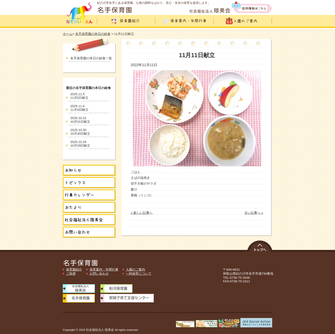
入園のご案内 (135, 269)
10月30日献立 (80, 131)
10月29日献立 (80, 143)
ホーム (67, 34)
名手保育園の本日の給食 (92, 34)
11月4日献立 (79, 107)
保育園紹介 (74, 269)
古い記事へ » (253, 212)
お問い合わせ (99, 273)
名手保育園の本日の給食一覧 (91, 58)
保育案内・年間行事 (104, 269)
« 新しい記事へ (142, 212)
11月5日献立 (79, 95)
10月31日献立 (80, 119)
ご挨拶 (71, 273)
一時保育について (138, 273)
